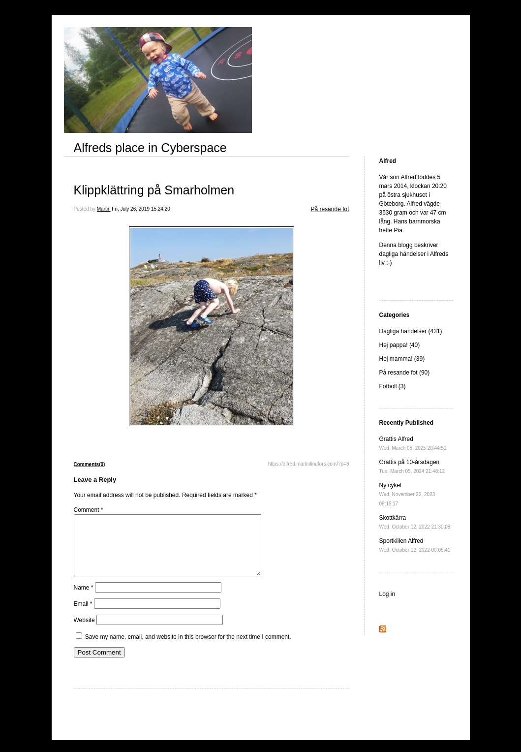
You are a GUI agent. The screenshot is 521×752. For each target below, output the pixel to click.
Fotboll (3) (392, 386)
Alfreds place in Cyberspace (150, 148)
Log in (387, 594)
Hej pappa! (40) (399, 345)
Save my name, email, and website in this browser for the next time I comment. (188, 648)
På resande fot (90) (404, 372)
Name (83, 599)
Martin (104, 209)
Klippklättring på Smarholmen (154, 190)
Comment (88, 509)
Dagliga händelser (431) (410, 331)
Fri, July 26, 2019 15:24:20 (141, 209)
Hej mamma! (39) (402, 358)
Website (84, 631)
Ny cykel (407, 494)
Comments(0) (89, 464)
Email (83, 615)
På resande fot (329, 209)
